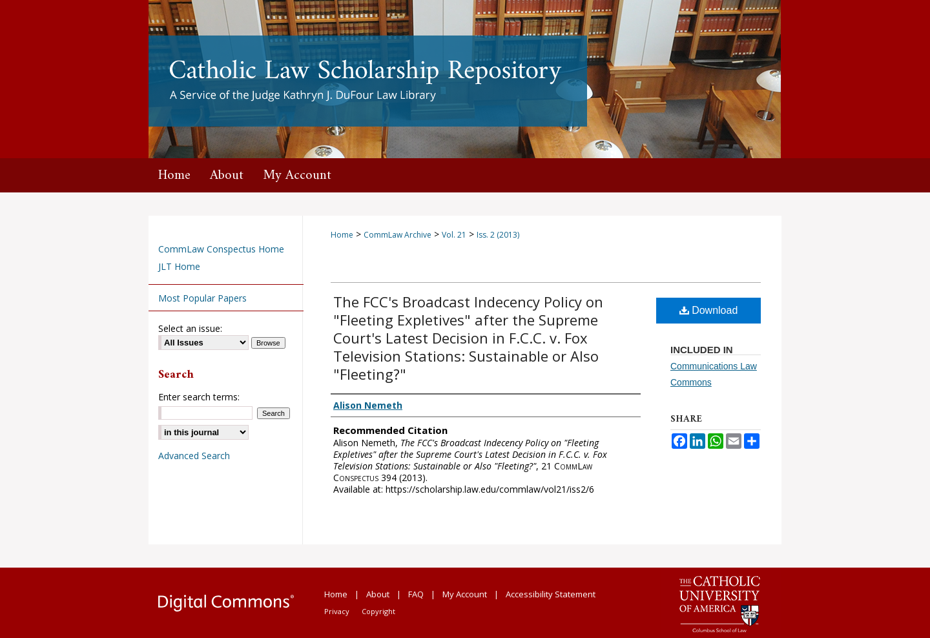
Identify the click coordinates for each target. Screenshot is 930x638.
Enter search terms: (199, 397)
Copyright (378, 611)
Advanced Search (194, 455)
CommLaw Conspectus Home (221, 249)
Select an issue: (190, 328)
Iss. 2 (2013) (498, 234)
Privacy (336, 611)
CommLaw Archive (397, 234)
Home (342, 234)
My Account (464, 594)
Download (708, 310)
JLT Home (179, 266)
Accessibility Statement (550, 594)
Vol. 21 (454, 234)
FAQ (416, 594)
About (377, 594)
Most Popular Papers (202, 298)
